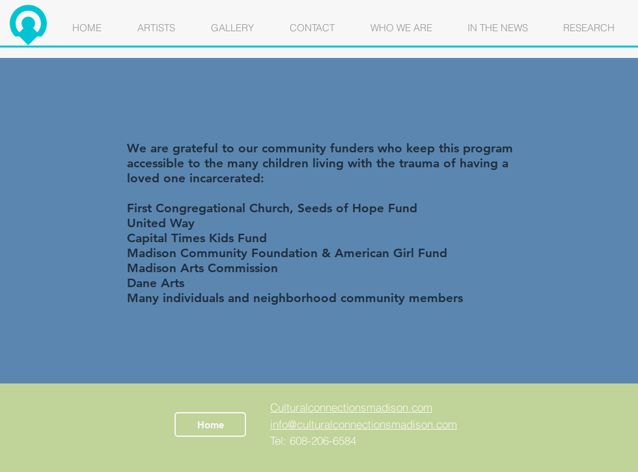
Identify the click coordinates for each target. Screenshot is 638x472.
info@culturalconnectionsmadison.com (363, 424)
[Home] (210, 424)
